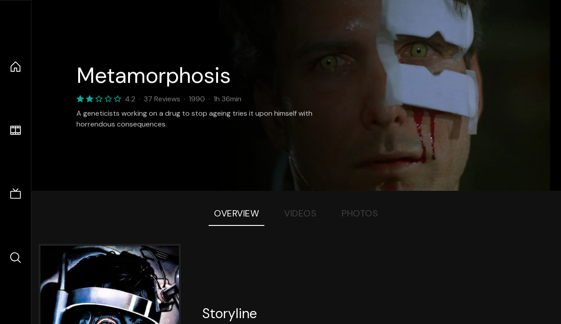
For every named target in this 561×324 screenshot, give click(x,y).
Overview (236, 213)
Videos (300, 213)
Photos (360, 213)
